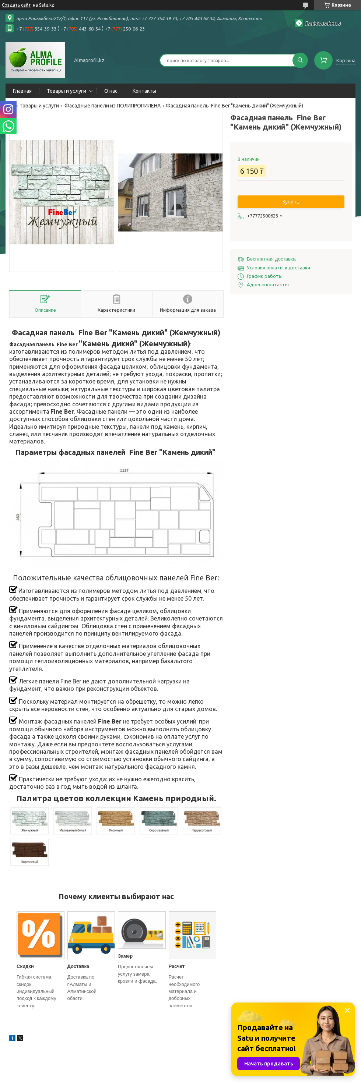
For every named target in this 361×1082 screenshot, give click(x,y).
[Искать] (300, 60)
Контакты (144, 90)
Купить (291, 202)
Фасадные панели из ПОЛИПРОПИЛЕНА (112, 106)
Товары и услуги (66, 90)
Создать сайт (16, 5)
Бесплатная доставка (271, 259)
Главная (22, 90)
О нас (111, 90)
